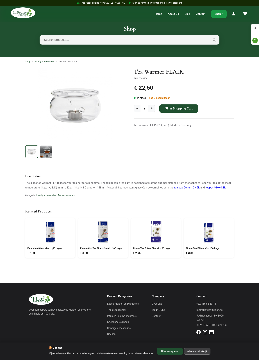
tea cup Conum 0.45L (187, 187)
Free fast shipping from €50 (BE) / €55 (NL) (100, 2)
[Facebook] (198, 332)
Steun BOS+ (158, 309)
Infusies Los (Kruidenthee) (122, 316)
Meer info (148, 353)
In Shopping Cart (179, 108)
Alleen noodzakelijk (197, 351)
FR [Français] (255, 34)
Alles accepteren (170, 351)
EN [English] (255, 40)
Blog (187, 14)
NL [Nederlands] (255, 28)
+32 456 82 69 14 (206, 303)
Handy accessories (44, 61)
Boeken (111, 334)
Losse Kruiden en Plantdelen (123, 303)
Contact (200, 14)
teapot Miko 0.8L (215, 187)
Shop (218, 14)
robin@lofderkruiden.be (209, 309)
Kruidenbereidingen (118, 322)
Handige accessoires (119, 328)
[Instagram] (205, 332)
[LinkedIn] (211, 332)
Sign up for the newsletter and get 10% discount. (155, 2)
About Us (173, 14)
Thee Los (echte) (116, 309)
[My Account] (233, 13)
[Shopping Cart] (244, 13)
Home (158, 14)
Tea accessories (66, 195)
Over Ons (157, 303)
